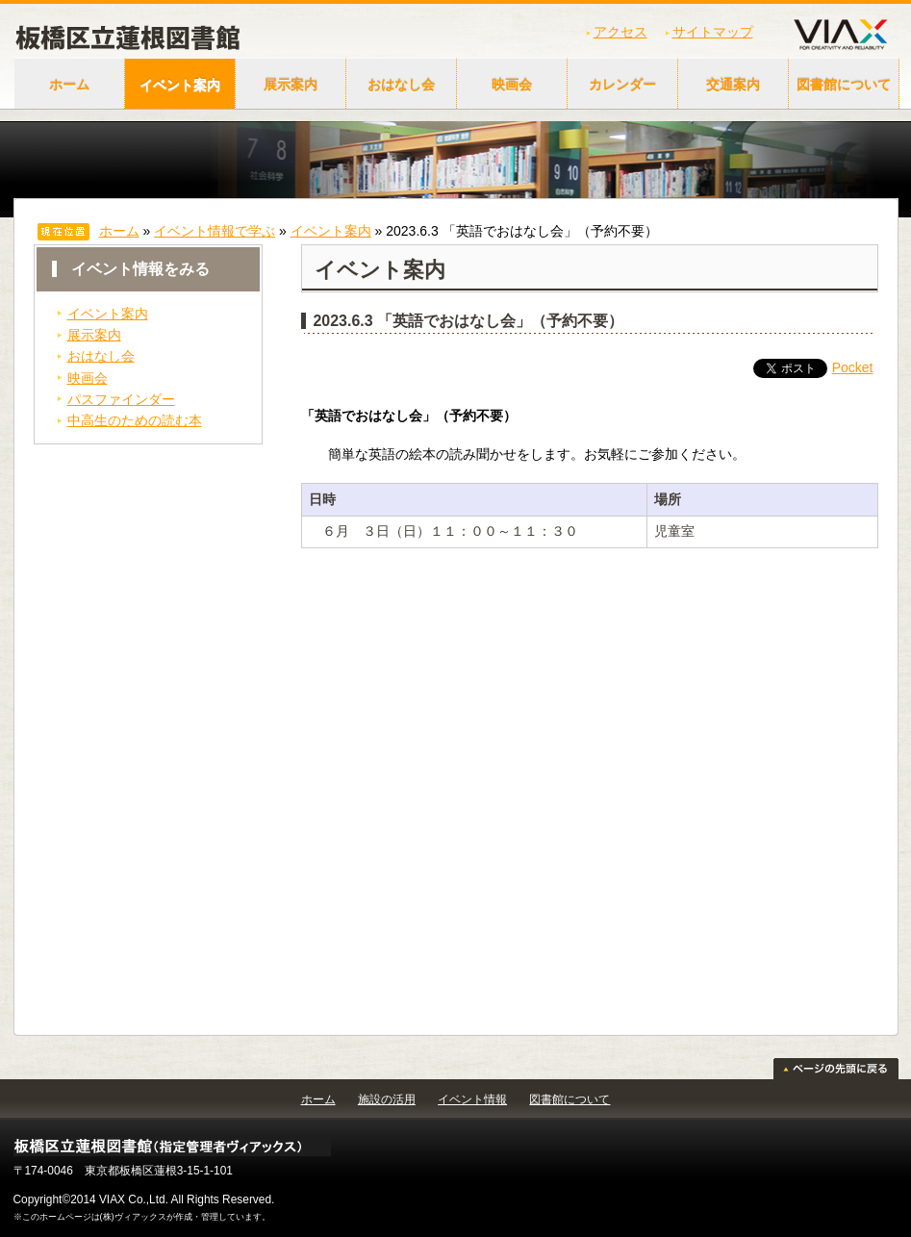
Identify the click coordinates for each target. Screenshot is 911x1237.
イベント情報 (472, 1099)
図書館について (844, 84)
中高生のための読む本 (134, 420)
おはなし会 (401, 84)
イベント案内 (179, 84)
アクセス (620, 31)
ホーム (69, 84)
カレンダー (622, 84)
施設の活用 (387, 1099)
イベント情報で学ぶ (214, 231)
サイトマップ (712, 31)
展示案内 (290, 84)
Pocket (852, 367)
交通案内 (733, 84)
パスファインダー (121, 399)
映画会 (512, 84)
